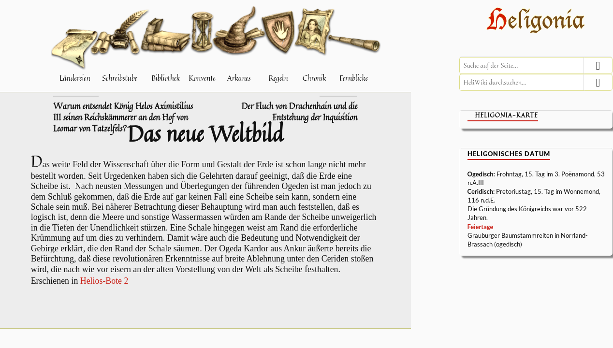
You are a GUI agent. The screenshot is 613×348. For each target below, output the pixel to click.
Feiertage (480, 227)
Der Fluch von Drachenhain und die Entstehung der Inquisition (299, 112)
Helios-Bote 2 (104, 281)
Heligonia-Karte (506, 115)
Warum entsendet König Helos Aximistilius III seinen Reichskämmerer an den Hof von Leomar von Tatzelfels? (123, 117)
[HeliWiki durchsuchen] (536, 82)
